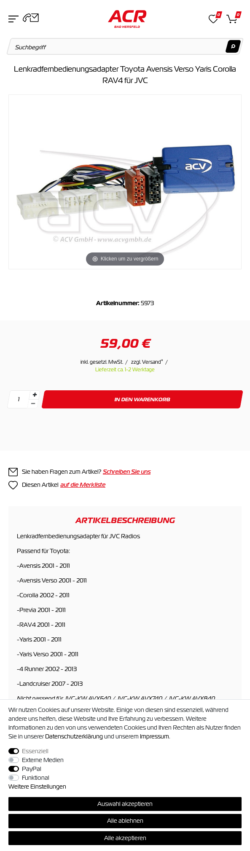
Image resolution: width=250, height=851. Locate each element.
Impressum (154, 736)
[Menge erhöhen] (34, 395)
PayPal (31, 769)
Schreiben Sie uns (127, 471)
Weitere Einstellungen (37, 786)
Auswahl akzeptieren (125, 804)
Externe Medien (43, 760)
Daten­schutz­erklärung (74, 736)
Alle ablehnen (125, 820)
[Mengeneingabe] (18, 399)
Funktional (35, 777)
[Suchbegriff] (125, 46)
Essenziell (35, 751)
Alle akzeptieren (125, 838)
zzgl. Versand (147, 362)
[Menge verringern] (33, 404)
